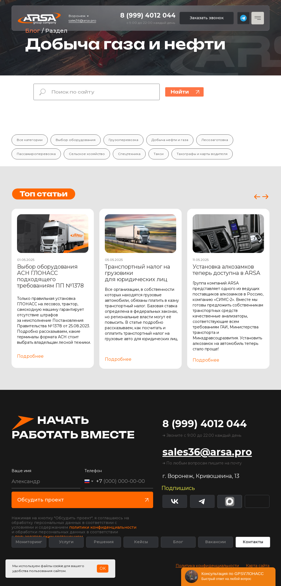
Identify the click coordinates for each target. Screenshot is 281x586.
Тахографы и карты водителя (202, 154)
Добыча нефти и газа (169, 140)
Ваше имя (21, 470)
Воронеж (77, 16)
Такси (159, 154)
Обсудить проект (40, 500)
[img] (257, 501)
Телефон (93, 470)
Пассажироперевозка (36, 154)
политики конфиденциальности (102, 527)
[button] (206, 18)
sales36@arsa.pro (82, 20)
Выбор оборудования (75, 140)
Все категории (30, 140)
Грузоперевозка (123, 140)
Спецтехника (129, 154)
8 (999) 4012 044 (148, 15)
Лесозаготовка (214, 140)
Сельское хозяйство (87, 154)
